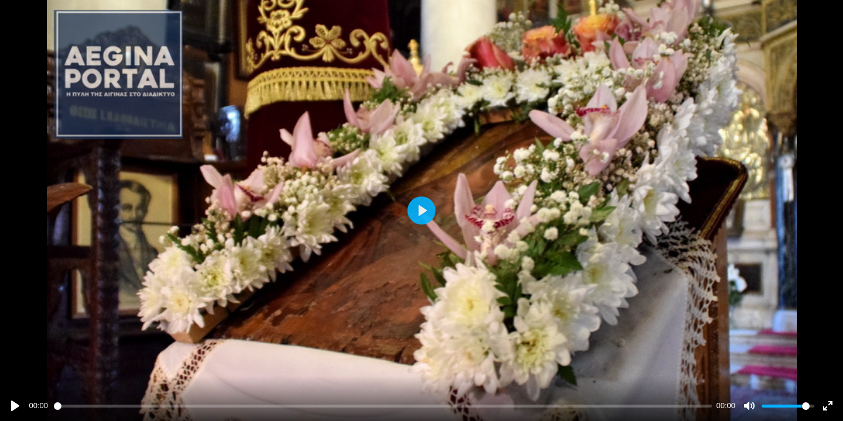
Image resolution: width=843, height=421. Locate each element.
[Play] (15, 405)
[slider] (383, 406)
